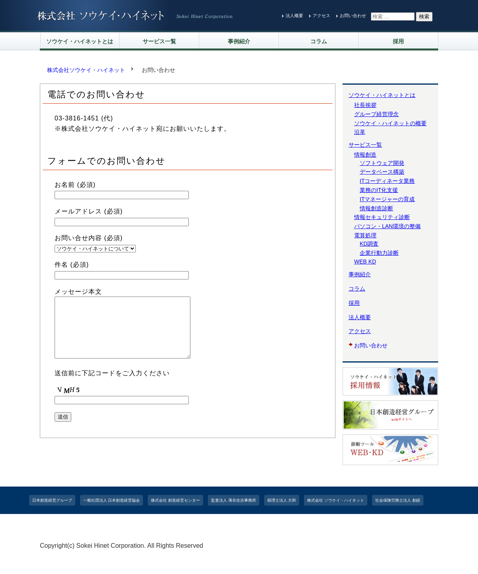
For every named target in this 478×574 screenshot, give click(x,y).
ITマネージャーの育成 (387, 199)
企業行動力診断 (379, 253)
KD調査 (369, 243)
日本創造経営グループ (52, 500)
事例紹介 (239, 41)
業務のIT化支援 (379, 190)
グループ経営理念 (376, 114)
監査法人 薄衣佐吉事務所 (233, 500)
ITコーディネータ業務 (387, 181)
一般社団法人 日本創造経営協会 (111, 500)
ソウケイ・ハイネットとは (79, 41)
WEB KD (365, 261)
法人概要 (294, 15)
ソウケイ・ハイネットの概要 (390, 123)
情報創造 (365, 154)
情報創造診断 (376, 208)
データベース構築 (382, 172)
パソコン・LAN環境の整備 (387, 226)
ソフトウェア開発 (382, 163)
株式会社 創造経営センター (175, 500)
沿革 (359, 132)
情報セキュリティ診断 (382, 217)
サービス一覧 (159, 41)
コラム (318, 41)
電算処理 (365, 235)
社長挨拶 (365, 105)
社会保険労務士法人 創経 (397, 500)
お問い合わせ (353, 15)
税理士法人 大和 (281, 500)
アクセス (321, 15)
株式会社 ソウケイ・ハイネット (335, 500)
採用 (398, 41)
